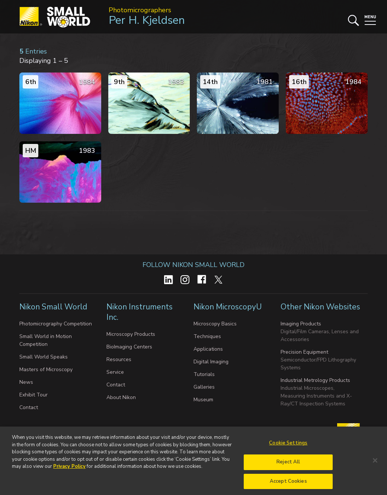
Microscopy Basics (215, 323)
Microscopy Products (130, 334)
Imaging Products (301, 323)
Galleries (204, 386)
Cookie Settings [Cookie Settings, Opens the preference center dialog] (288, 445)
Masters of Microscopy (46, 369)
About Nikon (121, 397)
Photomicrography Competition (55, 323)
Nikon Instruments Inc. (139, 312)
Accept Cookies (288, 483)
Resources (118, 359)
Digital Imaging (211, 361)
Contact (28, 407)
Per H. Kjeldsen (147, 20)
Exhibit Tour (33, 394)
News (26, 382)
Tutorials (204, 374)
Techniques (207, 336)
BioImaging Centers (129, 346)
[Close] (375, 462)
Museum (203, 399)
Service (115, 372)
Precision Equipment (304, 352)
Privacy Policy (69, 469)
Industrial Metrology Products (315, 380)
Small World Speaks (43, 356)
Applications (208, 349)
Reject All (288, 464)
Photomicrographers (140, 10)
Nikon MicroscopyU (228, 307)
